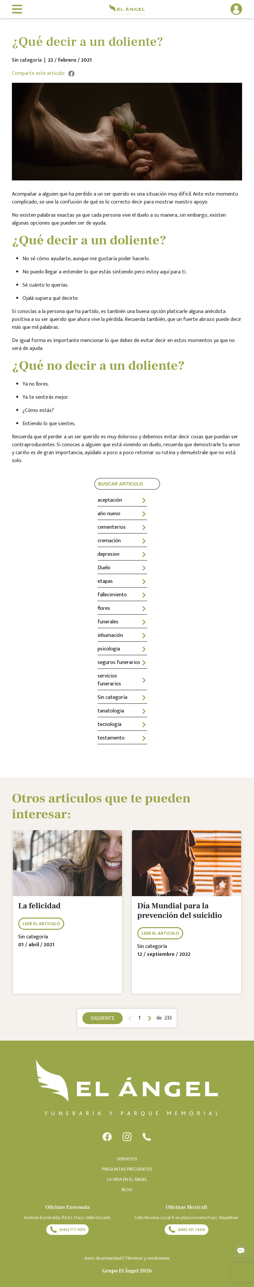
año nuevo (122, 513)
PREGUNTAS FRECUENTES (127, 1169)
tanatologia (122, 710)
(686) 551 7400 (186, 1229)
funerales (122, 621)
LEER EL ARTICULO (41, 923)
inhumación (122, 635)
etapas (122, 581)
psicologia (122, 648)
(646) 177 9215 (67, 1229)
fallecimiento (122, 594)
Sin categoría (122, 697)
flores (122, 608)
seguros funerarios (122, 662)
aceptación (122, 500)
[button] (216, 9)
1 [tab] (140, 1018)
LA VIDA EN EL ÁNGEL (127, 1179)
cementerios (122, 527)
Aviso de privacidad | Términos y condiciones (127, 1258)
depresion (122, 554)
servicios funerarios (122, 680)
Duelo (122, 567)
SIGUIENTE (102, 1018)
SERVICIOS (127, 1158)
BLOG (127, 1189)
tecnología (122, 724)
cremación (122, 540)
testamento (122, 738)
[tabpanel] (67, 917)
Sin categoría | (30, 60)
